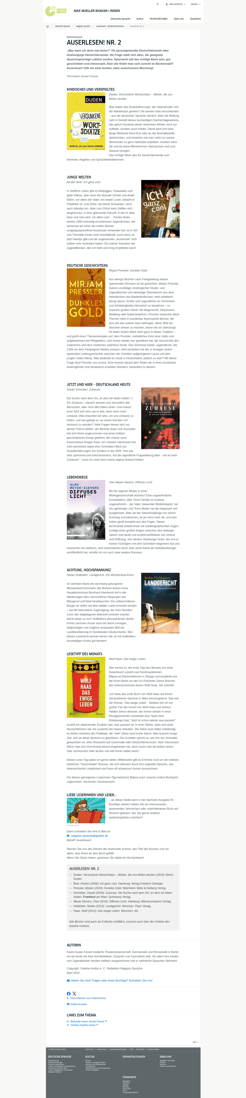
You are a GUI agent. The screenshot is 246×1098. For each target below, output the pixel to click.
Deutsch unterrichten (56, 1064)
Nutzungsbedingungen (118, 1049)
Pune (125, 1090)
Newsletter (140, 1049)
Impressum (90, 1049)
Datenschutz (102, 1049)
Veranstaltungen (134, 1056)
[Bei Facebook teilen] (69, 994)
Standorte (195, 19)
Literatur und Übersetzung (95, 1064)
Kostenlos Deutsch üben (57, 1068)
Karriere (163, 1064)
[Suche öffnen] (157, 4)
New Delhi (127, 1089)
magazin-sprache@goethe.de (90, 835)
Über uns (179, 19)
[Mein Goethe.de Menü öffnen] (175, 4)
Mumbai (126, 1087)
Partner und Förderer (168, 1066)
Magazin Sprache (55, 1072)
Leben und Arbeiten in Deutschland (61, 1066)
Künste (88, 1061)
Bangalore (127, 1081)
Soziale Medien (153, 1049)
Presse (162, 1062)
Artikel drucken (78, 1004)
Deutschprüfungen (55, 1062)
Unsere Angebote (92, 1070)
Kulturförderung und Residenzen (98, 1068)
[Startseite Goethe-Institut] (56, 11)
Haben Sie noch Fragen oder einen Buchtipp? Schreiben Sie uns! (112, 980)
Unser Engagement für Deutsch (60, 1070)
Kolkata (125, 1085)
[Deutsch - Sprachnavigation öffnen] (196, 4)
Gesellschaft (90, 1066)
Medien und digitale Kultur (95, 1062)
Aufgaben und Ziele (167, 1061)
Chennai (126, 1083)
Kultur (139, 19)
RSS (132, 1049)
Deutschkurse (53, 1061)
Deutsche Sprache (120, 19)
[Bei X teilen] (74, 994)
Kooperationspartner (130, 1092)
